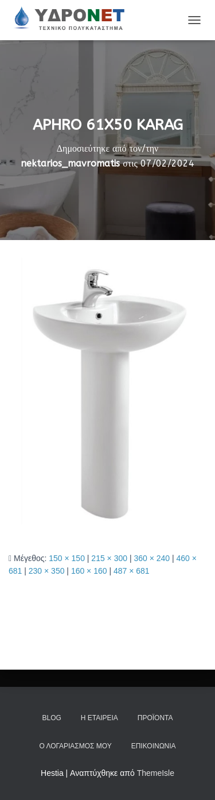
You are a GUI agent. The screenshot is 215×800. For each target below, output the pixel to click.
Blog (51, 718)
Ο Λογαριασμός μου (75, 746)
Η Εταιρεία (99, 718)
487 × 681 (132, 570)
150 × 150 (67, 558)
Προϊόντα (155, 718)
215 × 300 (109, 558)
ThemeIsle (155, 773)
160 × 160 (89, 570)
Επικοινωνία (153, 746)
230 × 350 (47, 570)
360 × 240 (152, 558)
